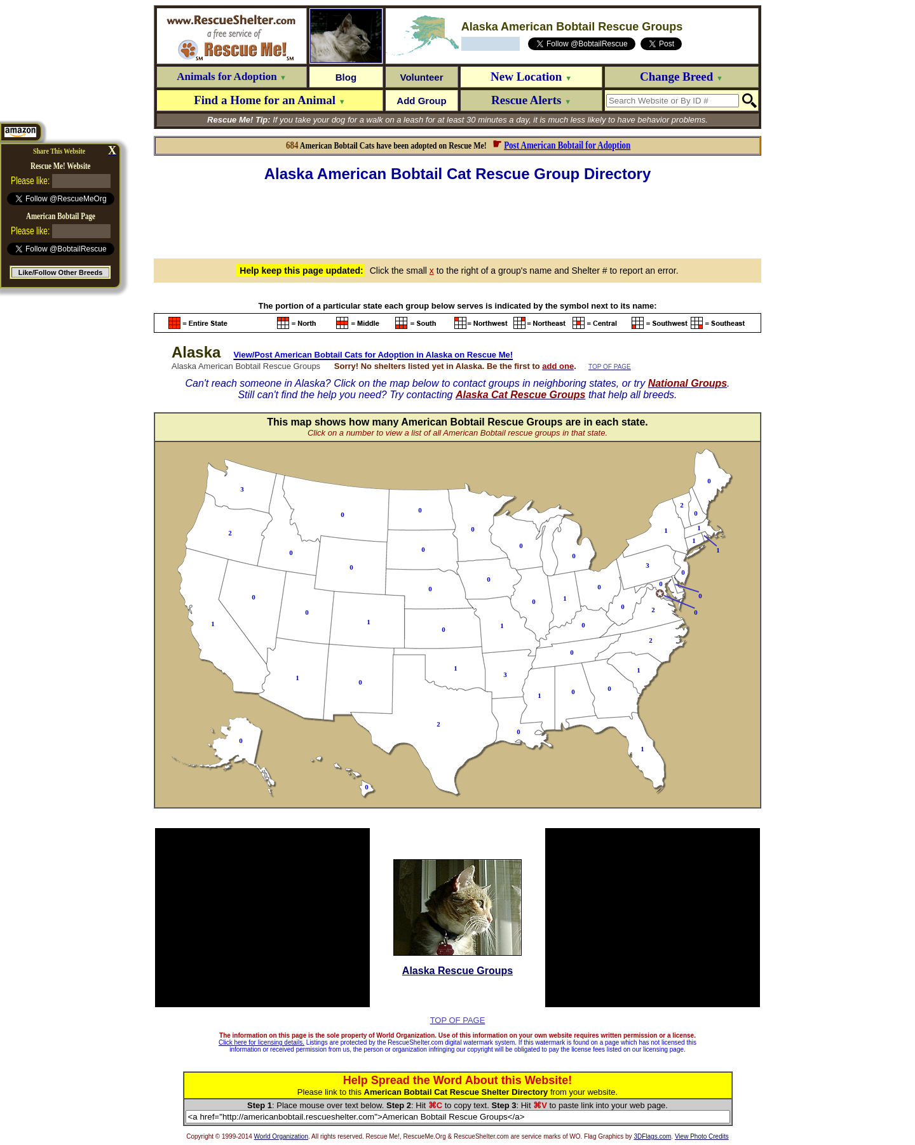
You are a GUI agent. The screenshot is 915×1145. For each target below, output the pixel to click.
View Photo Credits (702, 1136)
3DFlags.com (652, 1136)
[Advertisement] (457, 218)
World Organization (281, 1136)
